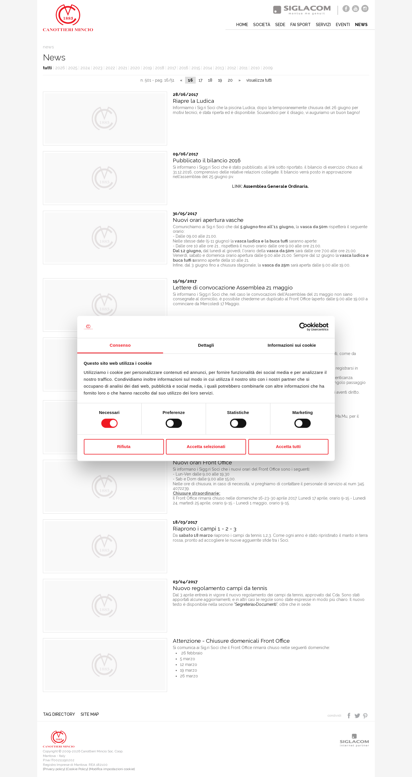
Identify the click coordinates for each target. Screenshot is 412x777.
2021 (122, 68)
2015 (195, 68)
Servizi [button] (323, 24)
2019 (147, 68)
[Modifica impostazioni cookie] (112, 769)
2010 (255, 68)
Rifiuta (123, 446)
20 (230, 80)
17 (200, 80)
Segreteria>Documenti (255, 604)
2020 (135, 68)
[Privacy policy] (54, 769)
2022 (110, 68)
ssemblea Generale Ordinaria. (278, 186)
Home (242, 24)
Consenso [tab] (120, 345)
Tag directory (59, 714)
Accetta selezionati (206, 446)
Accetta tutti (288, 446)
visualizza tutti (259, 80)
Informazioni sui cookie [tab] (292, 345)
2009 (268, 68)
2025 (72, 68)
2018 (159, 68)
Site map (90, 714)
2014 (207, 68)
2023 (97, 68)
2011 (243, 68)
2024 (85, 68)
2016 (183, 68)
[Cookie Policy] (77, 769)
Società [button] (261, 24)
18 (210, 80)
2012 (231, 68)
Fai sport (300, 24)
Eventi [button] (343, 24)
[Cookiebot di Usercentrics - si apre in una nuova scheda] (303, 327)
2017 (171, 68)
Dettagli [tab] (206, 345)
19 (220, 80)
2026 (60, 68)
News (361, 24)
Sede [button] (280, 24)
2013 (219, 68)
